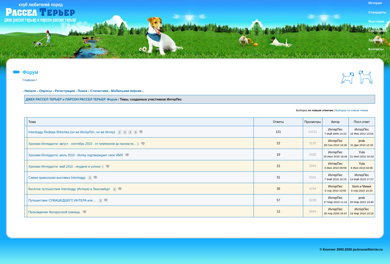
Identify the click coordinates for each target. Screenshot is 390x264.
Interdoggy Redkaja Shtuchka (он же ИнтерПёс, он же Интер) (71, 132)
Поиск (82, 91)
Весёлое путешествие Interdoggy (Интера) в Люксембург (69, 189)
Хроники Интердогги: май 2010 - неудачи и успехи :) (65, 166)
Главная (29, 80)
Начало (30, 91)
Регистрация (65, 91)
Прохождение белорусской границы (54, 212)
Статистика (99, 91)
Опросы (45, 91)
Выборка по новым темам (351, 110)
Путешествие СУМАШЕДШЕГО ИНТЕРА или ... (62, 200)
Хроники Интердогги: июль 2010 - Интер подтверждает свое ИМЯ (75, 155)
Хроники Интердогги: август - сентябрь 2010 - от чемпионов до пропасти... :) (83, 143)
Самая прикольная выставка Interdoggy (56, 177)
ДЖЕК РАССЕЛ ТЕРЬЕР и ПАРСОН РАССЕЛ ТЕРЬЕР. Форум (71, 99)
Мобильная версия (126, 91)
